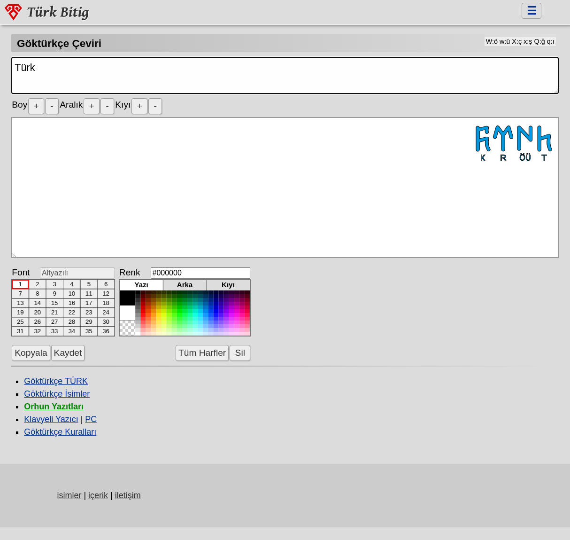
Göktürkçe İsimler (57, 394)
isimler (69, 495)
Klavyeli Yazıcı (51, 419)
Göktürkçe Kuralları (60, 432)
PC (91, 419)
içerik (98, 495)
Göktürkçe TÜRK (56, 381)
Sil (239, 353)
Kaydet (68, 353)
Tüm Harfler (202, 353)
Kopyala (31, 353)
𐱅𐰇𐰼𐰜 (284, 187)
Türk (284, 75)
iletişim (128, 495)
